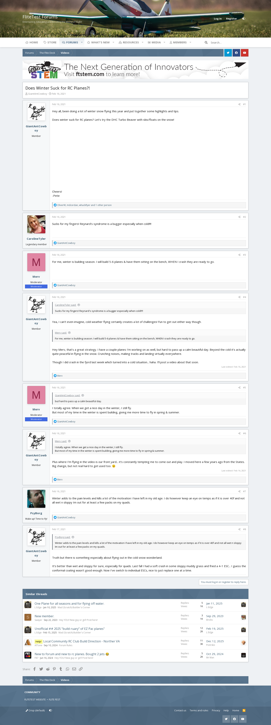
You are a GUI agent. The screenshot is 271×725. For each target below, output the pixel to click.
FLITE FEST (54, 699)
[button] (81, 42)
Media (156, 42)
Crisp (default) (35, 710)
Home (34, 42)
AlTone (38, 645)
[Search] (229, 42)
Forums (72, 42)
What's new (100, 42)
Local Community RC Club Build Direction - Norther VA (81, 641)
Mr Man (210, 657)
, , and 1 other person (84, 205)
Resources (131, 42)
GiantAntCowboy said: (67, 395)
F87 (36, 657)
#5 (244, 387)
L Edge (38, 607)
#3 (244, 254)
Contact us (180, 710)
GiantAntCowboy (37, 93)
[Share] (239, 104)
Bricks (209, 619)
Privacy (216, 710)
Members (180, 42)
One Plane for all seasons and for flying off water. (69, 603)
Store (51, 42)
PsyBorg (36, 513)
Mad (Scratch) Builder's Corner (74, 607)
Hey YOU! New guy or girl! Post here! (78, 620)
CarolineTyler (36, 238)
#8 (244, 529)
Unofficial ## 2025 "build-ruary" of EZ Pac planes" (70, 629)
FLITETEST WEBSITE (35, 699)
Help (226, 710)
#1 (244, 104)
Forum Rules (65, 645)
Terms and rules (199, 710)
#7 (244, 491)
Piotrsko (210, 645)
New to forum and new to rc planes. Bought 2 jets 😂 (72, 654)
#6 (244, 433)
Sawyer (38, 620)
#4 (244, 297)
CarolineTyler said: (65, 305)
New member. (44, 616)
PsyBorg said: (62, 537)
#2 (244, 217)
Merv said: (61, 332)
